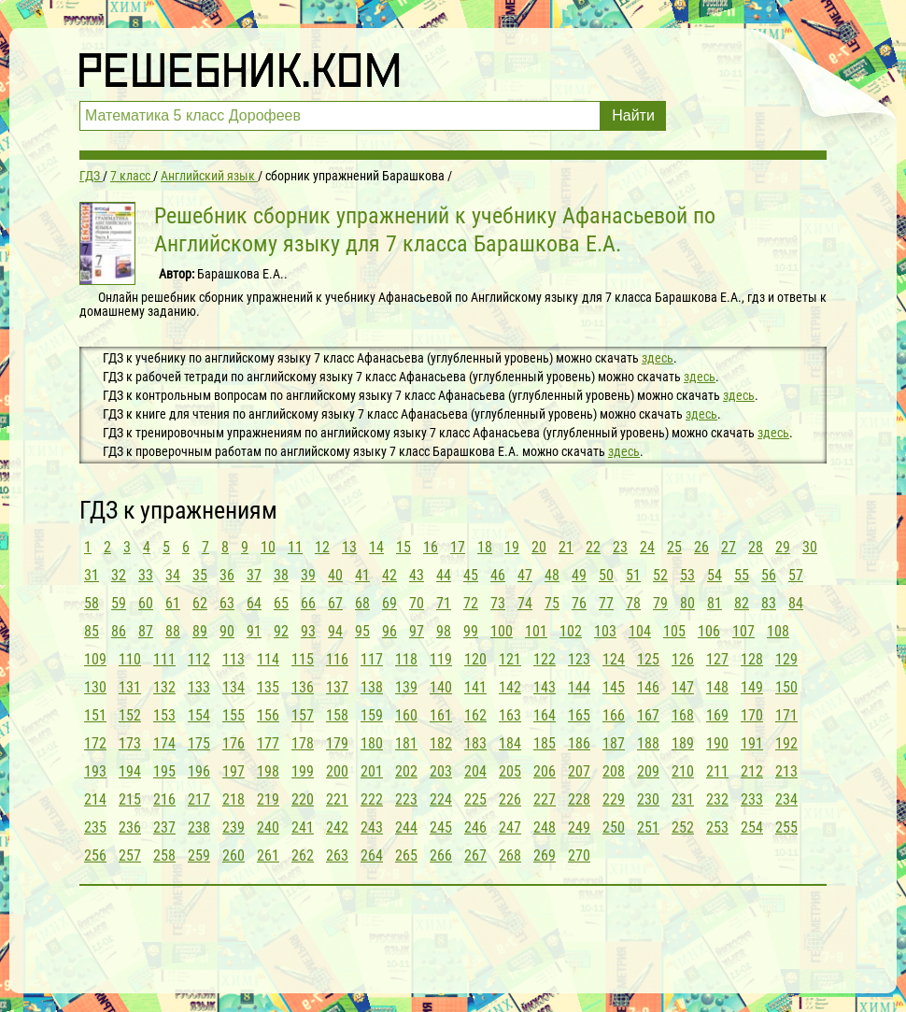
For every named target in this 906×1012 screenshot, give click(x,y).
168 (683, 715)
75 (552, 603)
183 (475, 743)
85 (91, 631)
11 (295, 547)
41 (362, 575)
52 (660, 575)
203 (441, 771)
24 (647, 547)
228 (579, 799)
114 (268, 659)
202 (406, 771)
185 (544, 743)
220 (302, 799)
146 (648, 687)
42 (389, 575)
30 (809, 547)
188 (648, 743)
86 (118, 631)
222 (372, 799)
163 (510, 715)
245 (441, 827)
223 (406, 799)
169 (717, 715)
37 (254, 575)
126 (683, 659)
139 (406, 687)
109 (95, 659)
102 (570, 631)
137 (337, 687)
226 (510, 799)
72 (470, 603)
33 (145, 575)
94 (335, 631)
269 (544, 855)
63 (226, 603)
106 (709, 631)
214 (95, 799)
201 (372, 771)
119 (441, 659)
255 (786, 827)
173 (130, 743)
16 (430, 547)
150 (786, 687)
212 (752, 771)
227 (544, 799)
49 (579, 575)
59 (118, 603)
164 (544, 715)
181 (406, 743)
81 (714, 603)
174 (164, 743)
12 (322, 547)
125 (648, 659)
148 (717, 687)
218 (233, 799)
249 (579, 827)
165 (579, 715)
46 (497, 575)
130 (95, 687)
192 (786, 743)
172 (95, 743)
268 (510, 855)
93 (308, 631)
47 (524, 575)
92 (281, 631)
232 (717, 799)
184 (510, 743)
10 (268, 547)
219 (268, 799)
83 (768, 603)
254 (752, 827)
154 (199, 715)
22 (593, 547)
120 (475, 659)
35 (199, 575)
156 (268, 715)
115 (302, 659)
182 (441, 743)
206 (544, 771)
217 (199, 799)
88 (172, 631)
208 (613, 771)
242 (337, 827)
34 (172, 575)
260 (233, 855)
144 (579, 687)
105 (674, 631)
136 (302, 687)
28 (755, 547)
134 (233, 687)
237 (164, 827)
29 (782, 547)
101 (536, 631)
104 (640, 631)
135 (268, 687)
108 (778, 631)
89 (199, 631)
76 (579, 603)
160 (406, 715)
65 (281, 603)
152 (130, 715)
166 (613, 715)
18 (484, 547)
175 (199, 743)
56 (768, 575)
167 (648, 715)
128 (752, 659)
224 (441, 799)
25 (674, 547)
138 (372, 687)
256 (95, 855)
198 (268, 771)
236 (130, 827)
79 (660, 603)
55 (741, 575)
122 (544, 659)
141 (475, 687)
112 (199, 659)
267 (475, 855)
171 (786, 715)
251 (648, 827)
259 (199, 855)
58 (91, 603)
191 (752, 743)
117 (372, 659)
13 (349, 547)
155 (233, 715)
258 (164, 855)
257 (130, 855)
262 (302, 855)
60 (145, 603)
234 (786, 799)
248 (544, 827)
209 (648, 771)
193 (95, 771)
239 (233, 827)
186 (579, 743)
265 (406, 855)
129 (786, 659)
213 (786, 771)
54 (714, 575)
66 (308, 603)
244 (406, 827)
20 (538, 547)
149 (752, 687)
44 (443, 575)
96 (389, 631)
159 (372, 715)
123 (579, 659)
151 (95, 715)
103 (605, 631)
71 (443, 603)
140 (441, 687)
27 (728, 547)
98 (443, 631)
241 (302, 827)
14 (376, 547)
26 (701, 547)
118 (406, 659)
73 (497, 603)
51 (633, 575)
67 (335, 603)
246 (475, 827)
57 (795, 575)
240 (268, 827)
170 (752, 715)
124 (613, 659)
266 (441, 855)
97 (416, 631)
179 (337, 743)
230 (648, 799)
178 (302, 743)
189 (683, 743)
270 (579, 855)
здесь (657, 357)
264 (372, 855)
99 (470, 631)
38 (281, 575)
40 (335, 575)
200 (337, 771)
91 (254, 631)
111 (164, 659)
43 (416, 575)
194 (130, 771)
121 (510, 659)
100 (501, 631)
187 (613, 743)
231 (683, 799)
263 (337, 855)
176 (233, 743)
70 (416, 603)
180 (372, 743)
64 (254, 603)
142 (510, 687)
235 (95, 827)
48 (552, 575)
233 (752, 799)
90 (226, 631)
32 (118, 575)
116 (337, 659)
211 (717, 771)
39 (308, 575)
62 (199, 603)
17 (457, 547)
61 (172, 603)
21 (566, 547)
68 (362, 603)
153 (164, 715)
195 (164, 771)
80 (687, 603)
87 (145, 631)
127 (717, 659)
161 (441, 715)
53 (687, 575)
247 (510, 827)
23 (620, 547)
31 (91, 575)
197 (233, 771)
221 (337, 799)
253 (717, 827)
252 (683, 827)
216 (164, 799)
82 (741, 603)
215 (130, 799)
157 (302, 715)
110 (130, 659)
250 (613, 827)
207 (579, 771)
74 (524, 603)
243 (372, 827)
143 (544, 687)
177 (268, 743)
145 (613, 687)
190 (717, 743)
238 (199, 827)
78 (633, 603)
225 (475, 799)
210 (683, 771)
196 (199, 771)
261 (268, 855)
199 (302, 771)
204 (475, 771)
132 (164, 687)
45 (470, 575)
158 (337, 715)
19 (511, 547)
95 (362, 631)
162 (475, 715)
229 (613, 799)
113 (233, 659)
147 (683, 687)
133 (199, 687)
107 (743, 631)
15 (403, 547)
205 (510, 771)
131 (130, 687)
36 (226, 575)
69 (389, 603)
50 (606, 575)
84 (795, 603)
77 (606, 603)
